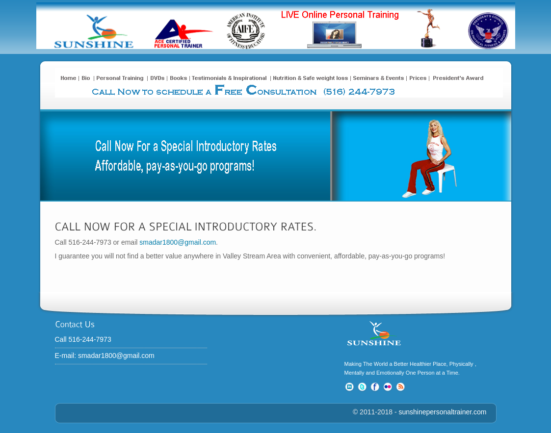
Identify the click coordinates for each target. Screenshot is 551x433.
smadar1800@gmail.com (177, 242)
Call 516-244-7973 (89, 339)
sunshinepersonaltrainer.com (443, 412)
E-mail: (66, 355)
